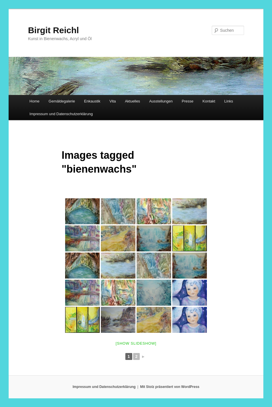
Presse (187, 101)
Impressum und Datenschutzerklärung (61, 114)
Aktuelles (132, 101)
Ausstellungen (161, 101)
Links (228, 101)
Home (34, 101)
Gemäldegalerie (62, 101)
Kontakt (209, 101)
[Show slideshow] (136, 343)
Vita (112, 101)
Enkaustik (92, 101)
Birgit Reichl (53, 30)
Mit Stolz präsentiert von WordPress (169, 387)
